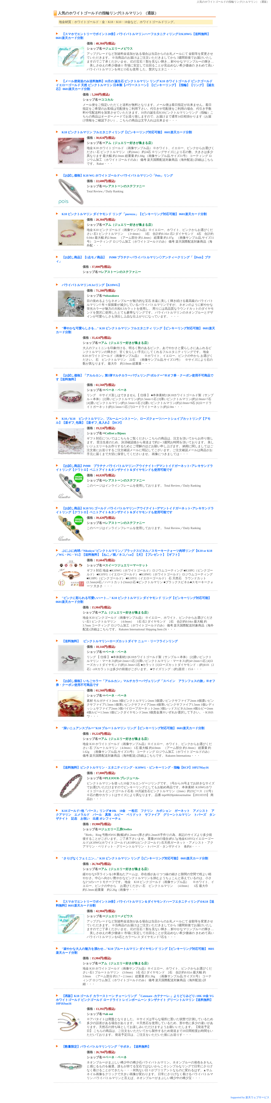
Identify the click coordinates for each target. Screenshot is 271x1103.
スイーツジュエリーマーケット (126, 565)
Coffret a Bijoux (115, 433)
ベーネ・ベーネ (116, 390)
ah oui (109, 1014)
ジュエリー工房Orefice (116, 829)
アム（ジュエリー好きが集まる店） (129, 143)
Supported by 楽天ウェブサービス (250, 1097)
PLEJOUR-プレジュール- (122, 778)
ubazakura (112, 295)
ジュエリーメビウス (119, 48)
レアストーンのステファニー (125, 186)
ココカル (107, 99)
